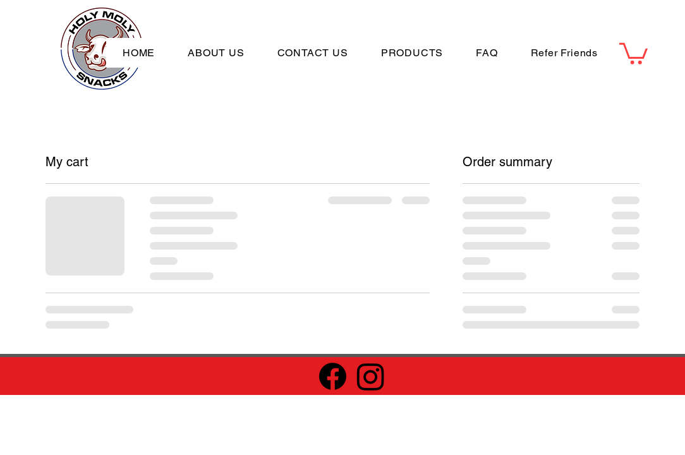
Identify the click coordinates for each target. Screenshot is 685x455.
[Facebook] (333, 376)
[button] (633, 52)
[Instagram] (371, 376)
